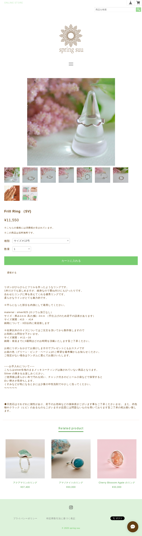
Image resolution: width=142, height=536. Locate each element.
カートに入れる (71, 260)
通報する (12, 272)
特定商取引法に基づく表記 (60, 518)
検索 (138, 9)
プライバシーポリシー (25, 518)
